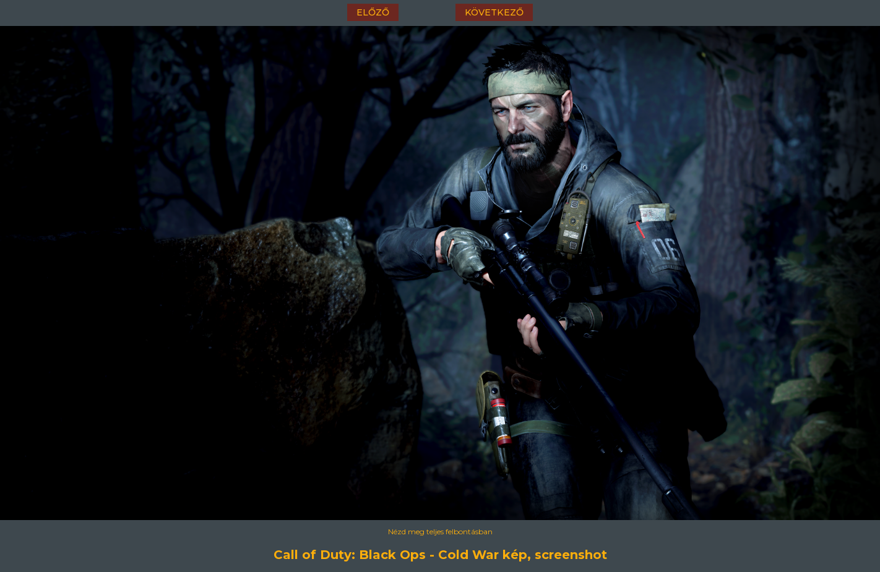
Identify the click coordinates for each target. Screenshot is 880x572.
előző (372, 12)
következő (494, 12)
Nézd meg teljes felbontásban (440, 531)
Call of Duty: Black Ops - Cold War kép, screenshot (440, 554)
